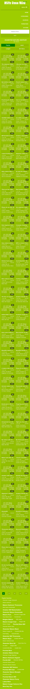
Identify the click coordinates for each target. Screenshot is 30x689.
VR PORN (25, 27)
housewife (9, 516)
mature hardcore (7, 602)
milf (25, 140)
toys (8, 319)
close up (25, 67)
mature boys (7, 638)
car (6, 317)
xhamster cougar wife (19, 614)
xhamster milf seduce (10, 667)
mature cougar (6, 624)
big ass (9, 67)
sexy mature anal (7, 617)
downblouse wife (7, 674)
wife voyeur (19, 619)
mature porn (7, 614)
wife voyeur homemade (9, 607)
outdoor (8, 426)
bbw (6, 264)
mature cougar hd (7, 631)
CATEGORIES (24, 16)
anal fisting (6, 633)
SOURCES (25, 20)
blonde (3, 104)
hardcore (12, 337)
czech (3, 194)
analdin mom (18, 648)
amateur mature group (10, 653)
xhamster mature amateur (9, 664)
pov (22, 158)
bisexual (26, 532)
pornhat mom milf (19, 624)
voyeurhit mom (15, 633)
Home (26, 12)
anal (7, 67)
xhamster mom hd (9, 643)
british (7, 174)
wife (26, 283)
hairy (3, 176)
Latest (22, 45)
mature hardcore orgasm (11, 658)
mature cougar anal (9, 622)
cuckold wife (20, 669)
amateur (3, 67)
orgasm (8, 301)
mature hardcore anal (8, 640)
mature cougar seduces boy (12, 684)
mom (6, 283)
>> (26, 593)
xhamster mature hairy (8, 626)
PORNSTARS (24, 24)
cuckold (8, 212)
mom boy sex (7, 686)
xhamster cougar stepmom (10, 655)
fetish (24, 496)
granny (21, 192)
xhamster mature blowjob (11, 672)
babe (11, 85)
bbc (6, 121)
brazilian (24, 156)
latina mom (7, 681)
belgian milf (22, 621)
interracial (10, 122)
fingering (18, 408)
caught (24, 317)
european (7, 194)
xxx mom (5, 645)
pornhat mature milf (9, 677)
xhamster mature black (11, 629)
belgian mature (8, 619)
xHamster (12, 65)
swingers (9, 534)
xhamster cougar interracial (10, 600)
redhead (8, 391)
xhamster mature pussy (11, 679)
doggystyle (18, 86)
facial (25, 407)
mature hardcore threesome (12, 605)
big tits (3, 69)
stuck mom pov (22, 643)
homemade (9, 69)
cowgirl (10, 498)
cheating (9, 121)
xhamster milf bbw (18, 660)
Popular (8, 45)
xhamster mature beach (9, 662)
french (22, 86)
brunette (18, 480)
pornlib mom (17, 617)
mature (22, 140)
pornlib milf (7, 660)
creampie (25, 104)
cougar (3, 158)
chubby (17, 230)
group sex (25, 192)
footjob (25, 587)
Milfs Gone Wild (15, 3)
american (8, 85)
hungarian (20, 194)
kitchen (8, 265)
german (17, 192)
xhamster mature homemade (13, 612)
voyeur (24, 158)
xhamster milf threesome (11, 636)
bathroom (22, 335)
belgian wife (13, 645)
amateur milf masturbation (12, 610)
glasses (22, 265)
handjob (22, 139)
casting (26, 282)
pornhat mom (7, 650)
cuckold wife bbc (19, 631)
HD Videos (22, 48)
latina (24, 69)
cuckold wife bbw (7, 648)
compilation (18, 283)
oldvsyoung (11, 587)
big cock (18, 247)
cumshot (7, 228)
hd (5, 69)
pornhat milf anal (8, 669)
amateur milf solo (18, 638)
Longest (8, 48)
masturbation (9, 230)
